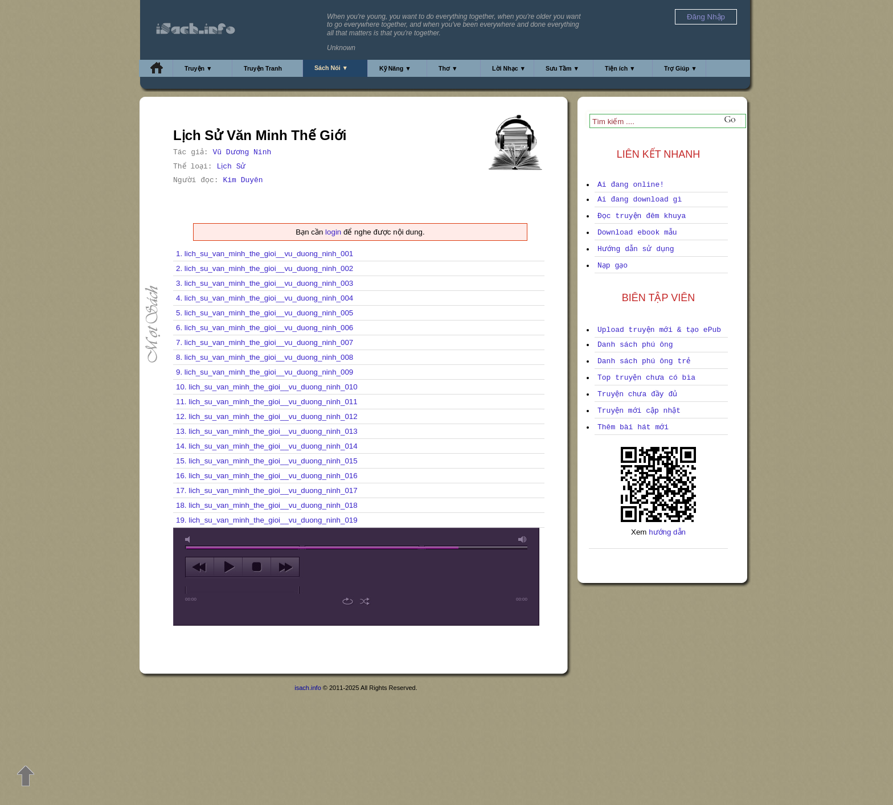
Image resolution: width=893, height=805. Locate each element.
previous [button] (200, 567)
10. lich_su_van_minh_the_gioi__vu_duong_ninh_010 (267, 387)
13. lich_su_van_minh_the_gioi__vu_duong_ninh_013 (267, 431)
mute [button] (189, 539)
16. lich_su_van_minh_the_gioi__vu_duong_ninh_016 (267, 475)
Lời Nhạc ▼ (509, 68)
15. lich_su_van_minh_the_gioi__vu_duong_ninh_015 (267, 461)
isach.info (307, 687)
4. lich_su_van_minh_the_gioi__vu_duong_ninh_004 (264, 298)
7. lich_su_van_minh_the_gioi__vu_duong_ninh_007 (264, 342)
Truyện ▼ (198, 68)
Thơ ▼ (448, 68)
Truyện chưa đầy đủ (637, 394)
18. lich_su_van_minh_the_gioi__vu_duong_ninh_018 (267, 505)
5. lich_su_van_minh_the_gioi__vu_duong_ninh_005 (264, 313)
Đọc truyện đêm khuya (641, 216)
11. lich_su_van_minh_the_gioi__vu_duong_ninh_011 (267, 401)
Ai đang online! (630, 184)
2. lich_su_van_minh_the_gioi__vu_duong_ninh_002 (264, 268)
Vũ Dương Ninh (241, 152)
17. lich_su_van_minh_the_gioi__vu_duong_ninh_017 (267, 490)
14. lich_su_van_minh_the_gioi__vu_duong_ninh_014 (267, 446)
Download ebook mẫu (637, 232)
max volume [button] (522, 539)
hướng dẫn (667, 532)
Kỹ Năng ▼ (395, 68)
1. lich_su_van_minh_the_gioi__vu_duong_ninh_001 (264, 253)
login (333, 232)
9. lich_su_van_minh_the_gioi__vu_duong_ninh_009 (264, 372)
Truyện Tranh (263, 68)
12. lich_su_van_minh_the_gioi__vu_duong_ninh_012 (267, 416)
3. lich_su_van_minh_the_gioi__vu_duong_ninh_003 (264, 283)
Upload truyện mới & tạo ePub (659, 330)
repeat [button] (348, 601)
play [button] (228, 567)
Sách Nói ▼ (331, 67)
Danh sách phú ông (635, 344)
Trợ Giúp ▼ (680, 68)
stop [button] (257, 567)
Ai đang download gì (639, 199)
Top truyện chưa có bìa (646, 377)
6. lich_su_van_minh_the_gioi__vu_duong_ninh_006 (264, 327)
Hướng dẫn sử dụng (635, 249)
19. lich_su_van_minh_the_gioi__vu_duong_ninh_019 (267, 520)
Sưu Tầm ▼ (562, 68)
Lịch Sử (230, 166)
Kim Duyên (243, 180)
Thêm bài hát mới (633, 427)
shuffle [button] (365, 601)
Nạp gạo (612, 265)
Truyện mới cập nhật (639, 410)
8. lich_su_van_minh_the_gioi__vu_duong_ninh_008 (264, 357)
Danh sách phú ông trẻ (643, 361)
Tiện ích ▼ (620, 68)
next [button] (285, 567)
